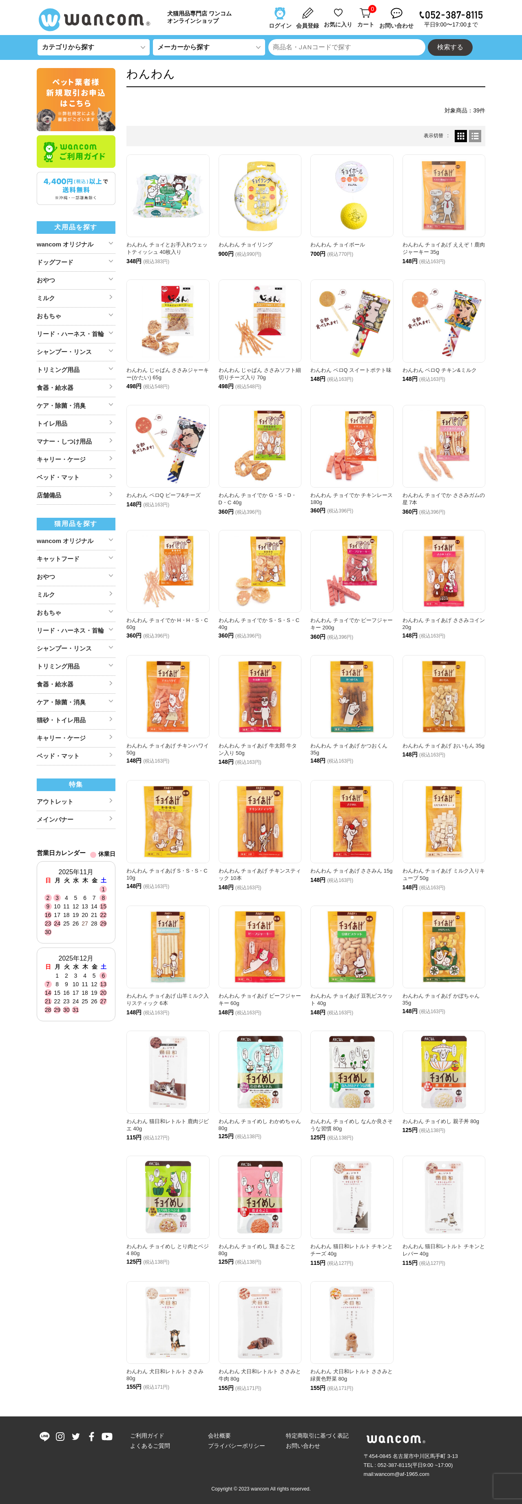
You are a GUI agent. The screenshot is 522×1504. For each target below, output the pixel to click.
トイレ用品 (52, 423)
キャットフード (58, 558)
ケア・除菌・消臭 (61, 405)
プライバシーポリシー (236, 1445)
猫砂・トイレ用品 (61, 720)
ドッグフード (55, 262)
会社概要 (219, 1435)
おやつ (46, 280)
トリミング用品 (58, 369)
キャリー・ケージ (61, 459)
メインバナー (55, 819)
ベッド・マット (58, 477)
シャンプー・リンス (64, 351)
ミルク (46, 298)
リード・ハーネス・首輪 (70, 333)
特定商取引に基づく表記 (317, 1435)
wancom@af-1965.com (402, 1474)
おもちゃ (49, 315)
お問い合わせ (303, 1445)
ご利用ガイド (147, 1435)
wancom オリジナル (65, 244)
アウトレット (55, 801)
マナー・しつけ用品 (64, 441)
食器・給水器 (55, 387)
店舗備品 (49, 495)
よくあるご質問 (150, 1445)
